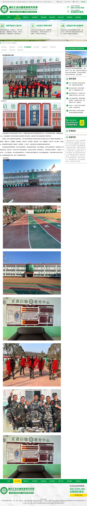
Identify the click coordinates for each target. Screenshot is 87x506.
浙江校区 (36, 47)
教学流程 (12, 50)
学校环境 (53, 47)
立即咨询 (82, 123)
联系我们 (78, 481)
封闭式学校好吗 (73, 156)
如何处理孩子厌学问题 (75, 161)
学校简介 (4, 47)
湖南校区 (45, 47)
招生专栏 (61, 481)
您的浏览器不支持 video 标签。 (32, 117)
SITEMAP (68, 1)
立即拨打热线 (78, 495)
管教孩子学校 (71, 150)
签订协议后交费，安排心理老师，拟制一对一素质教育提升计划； (77, 89)
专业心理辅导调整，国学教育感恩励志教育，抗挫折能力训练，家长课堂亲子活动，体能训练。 (77, 100)
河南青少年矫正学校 (71, 149)
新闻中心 (26, 481)
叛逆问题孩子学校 (73, 159)
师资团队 (69, 481)
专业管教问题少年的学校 (73, 154)
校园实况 (20, 50)
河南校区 (14, 43)
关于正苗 (8, 43)
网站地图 (44, 503)
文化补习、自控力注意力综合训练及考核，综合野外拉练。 (77, 106)
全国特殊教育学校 (72, 157)
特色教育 (34, 481)
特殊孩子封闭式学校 (81, 147)
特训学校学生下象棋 (71, 147)
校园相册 (43, 481)
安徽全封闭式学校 (70, 140)
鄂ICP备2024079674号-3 (59, 503)
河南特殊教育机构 (81, 145)
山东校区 (20, 47)
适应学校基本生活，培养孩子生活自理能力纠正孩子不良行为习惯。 (77, 94)
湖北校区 (12, 47)
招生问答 (83, 1)
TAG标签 (77, 1)
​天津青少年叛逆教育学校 (73, 144)
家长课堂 (52, 481)
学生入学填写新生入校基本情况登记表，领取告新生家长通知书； (77, 84)
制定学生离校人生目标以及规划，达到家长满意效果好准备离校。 (77, 111)
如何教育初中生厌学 (79, 150)
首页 (3, 43)
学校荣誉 (4, 50)
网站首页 (60, 1)
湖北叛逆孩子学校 (78, 142)
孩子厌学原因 (73, 145)
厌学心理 (77, 140)
